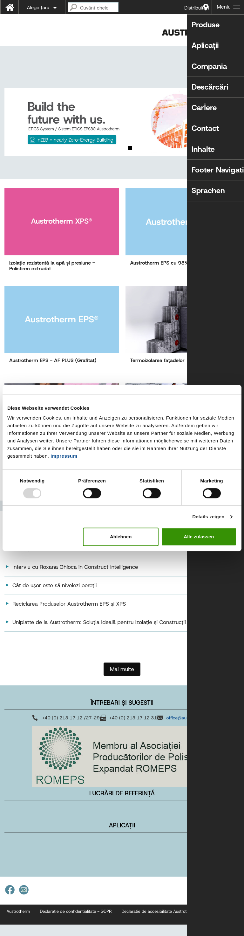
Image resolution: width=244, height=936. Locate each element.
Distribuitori (196, 8)
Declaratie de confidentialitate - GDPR (76, 923)
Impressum (64, 456)
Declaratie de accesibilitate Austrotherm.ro (161, 923)
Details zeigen (208, 516)
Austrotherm (18, 923)
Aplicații (122, 837)
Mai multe (122, 680)
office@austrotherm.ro (188, 729)
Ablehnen (121, 536)
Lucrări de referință (122, 805)
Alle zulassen (199, 536)
